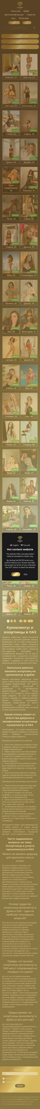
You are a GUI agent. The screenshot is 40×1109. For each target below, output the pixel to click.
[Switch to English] (14, 545)
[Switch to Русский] (25, 545)
